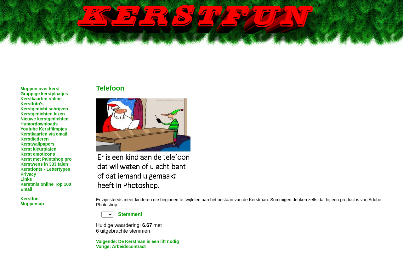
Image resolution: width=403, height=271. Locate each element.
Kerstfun (29, 198)
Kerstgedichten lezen (42, 113)
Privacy (28, 174)
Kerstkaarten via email (43, 133)
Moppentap (32, 203)
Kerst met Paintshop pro (46, 159)
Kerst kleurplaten (38, 149)
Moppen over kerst (40, 88)
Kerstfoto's (31, 103)
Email (26, 189)
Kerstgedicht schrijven (44, 108)
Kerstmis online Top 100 (45, 184)
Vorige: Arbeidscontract (121, 246)
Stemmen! (130, 214)
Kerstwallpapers (37, 144)
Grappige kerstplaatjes (44, 93)
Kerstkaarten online (41, 98)
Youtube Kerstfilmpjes (43, 128)
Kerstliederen (34, 138)
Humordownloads (39, 123)
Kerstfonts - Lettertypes (45, 169)
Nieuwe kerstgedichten (44, 118)
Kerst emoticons (37, 154)
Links (26, 179)
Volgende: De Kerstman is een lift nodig (137, 241)
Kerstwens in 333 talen (44, 164)
